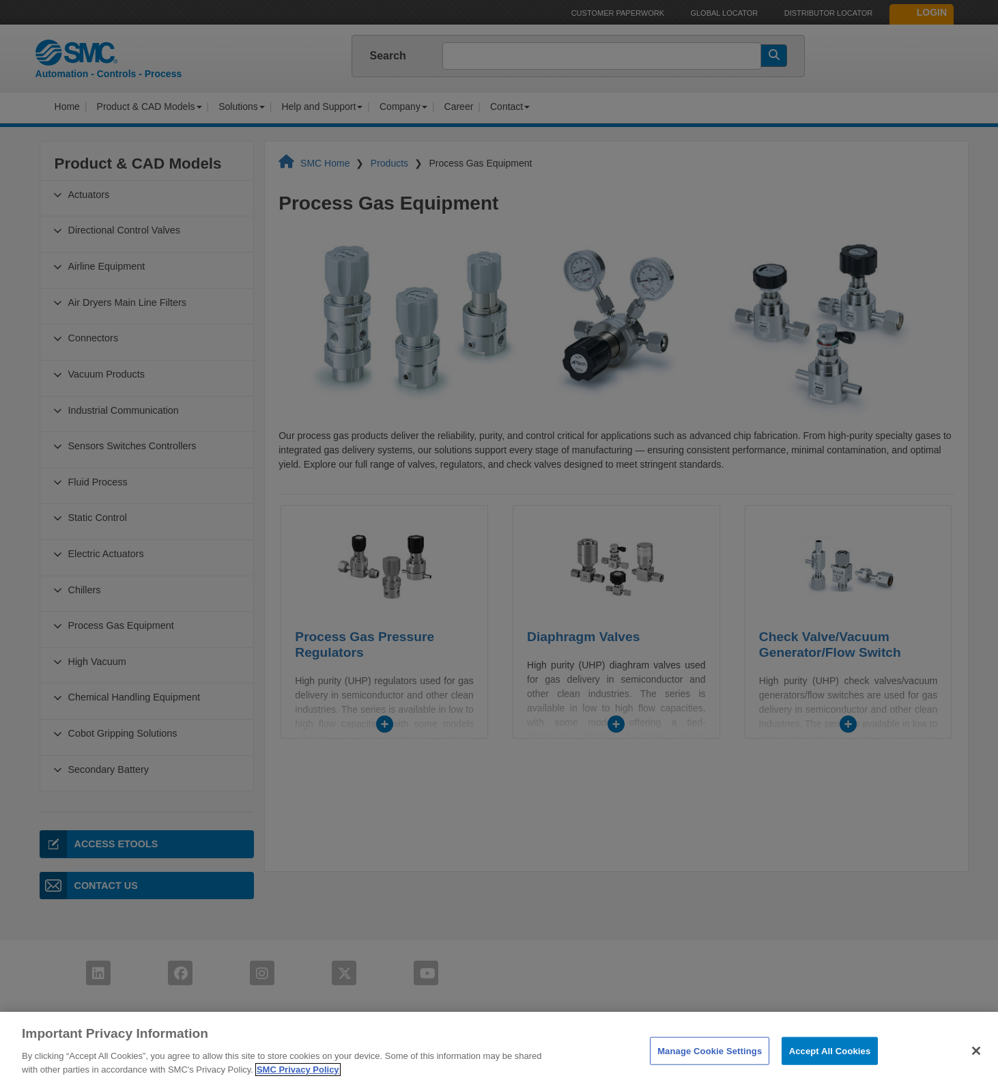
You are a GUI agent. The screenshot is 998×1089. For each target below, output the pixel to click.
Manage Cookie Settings (709, 1071)
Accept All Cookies (830, 1071)
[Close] (976, 1071)
